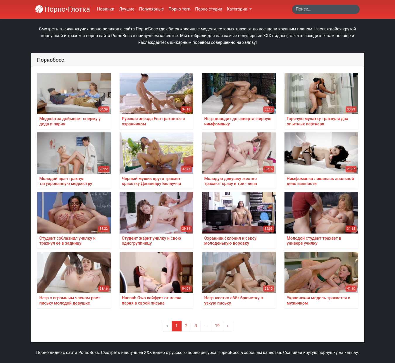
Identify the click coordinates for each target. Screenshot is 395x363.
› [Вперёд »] (227, 326)
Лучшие (126, 9)
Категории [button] (237, 9)
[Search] (326, 9)
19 (217, 326)
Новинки (105, 9)
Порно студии (208, 9)
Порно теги (179, 9)
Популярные (151, 9)
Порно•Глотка (62, 9)
